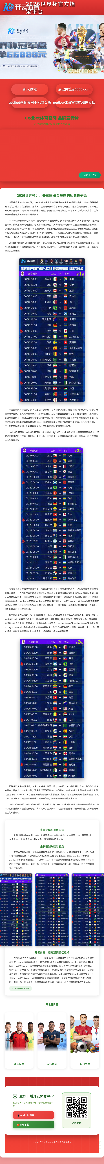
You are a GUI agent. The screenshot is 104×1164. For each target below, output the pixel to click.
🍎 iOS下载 (23, 1124)
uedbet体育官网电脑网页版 (74, 103)
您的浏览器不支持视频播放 (52, 155)
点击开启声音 (90, 175)
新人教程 (30, 89)
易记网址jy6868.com (74, 89)
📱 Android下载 (25, 1115)
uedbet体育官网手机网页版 (29, 103)
